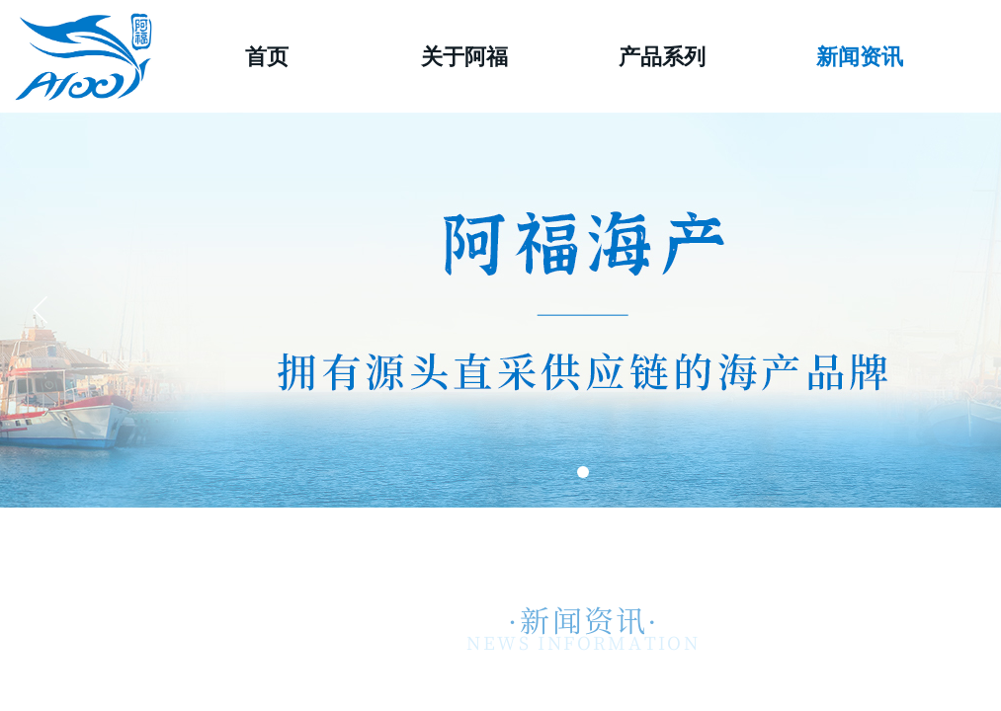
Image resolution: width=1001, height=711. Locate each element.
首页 (267, 56)
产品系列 (662, 56)
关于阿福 (464, 56)
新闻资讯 (859, 56)
